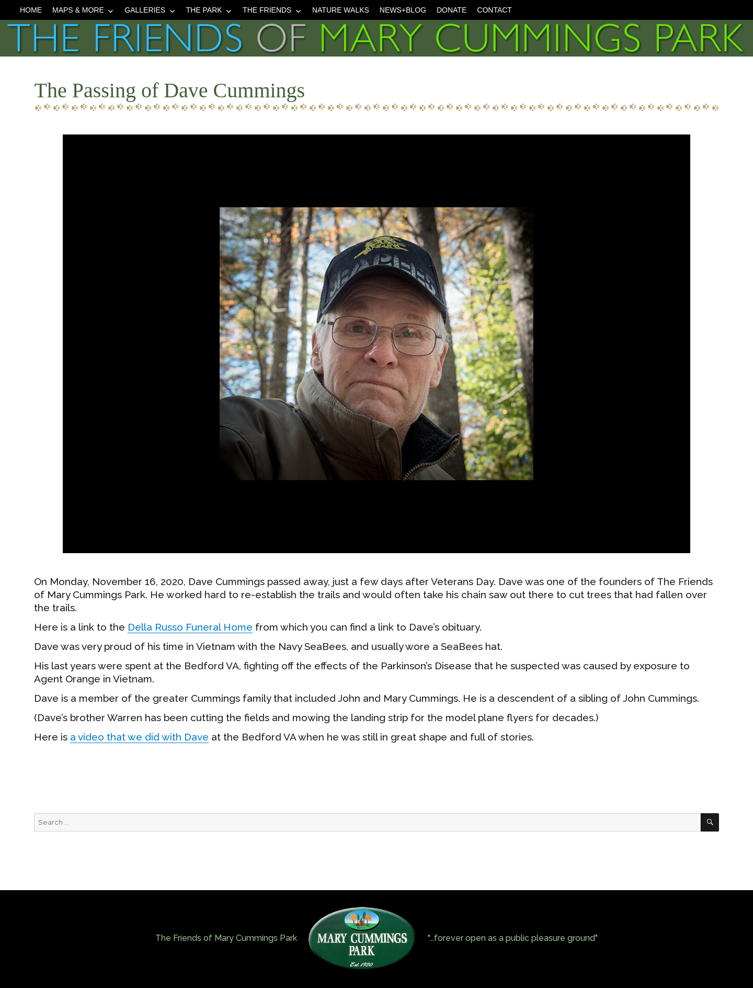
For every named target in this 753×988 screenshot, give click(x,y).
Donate (451, 10)
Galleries (144, 10)
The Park (204, 10)
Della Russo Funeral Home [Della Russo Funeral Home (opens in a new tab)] (190, 627)
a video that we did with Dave (139, 737)
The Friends (267, 10)
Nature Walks (340, 10)
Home (31, 10)
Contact (494, 10)
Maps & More (78, 10)
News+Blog (403, 10)
